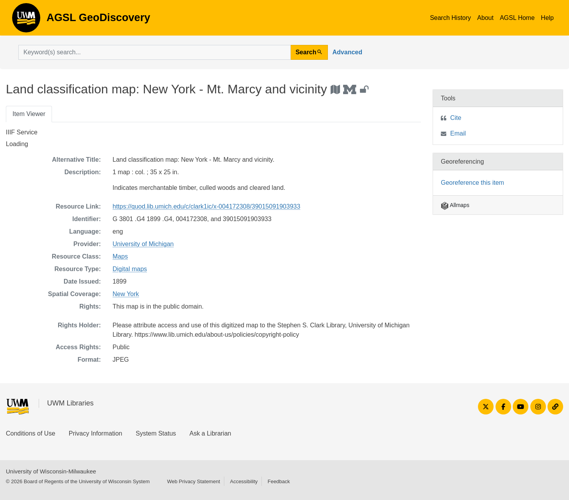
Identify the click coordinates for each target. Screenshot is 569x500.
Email (458, 133)
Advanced (347, 52)
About (485, 17)
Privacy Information (95, 433)
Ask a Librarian (210, 433)
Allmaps (455, 205)
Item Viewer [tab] (29, 114)
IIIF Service (22, 132)
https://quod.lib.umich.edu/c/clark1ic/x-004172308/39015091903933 (206, 206)
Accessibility (244, 481)
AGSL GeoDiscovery (26, 20)
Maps (120, 256)
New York (126, 294)
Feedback (279, 481)
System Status (156, 433)
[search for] (154, 52)
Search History (450, 17)
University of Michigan (143, 244)
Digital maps (130, 269)
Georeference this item (472, 182)
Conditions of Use (30, 433)
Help (547, 17)
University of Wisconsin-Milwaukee (51, 471)
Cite (455, 117)
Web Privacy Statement (193, 481)
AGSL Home (517, 17)
